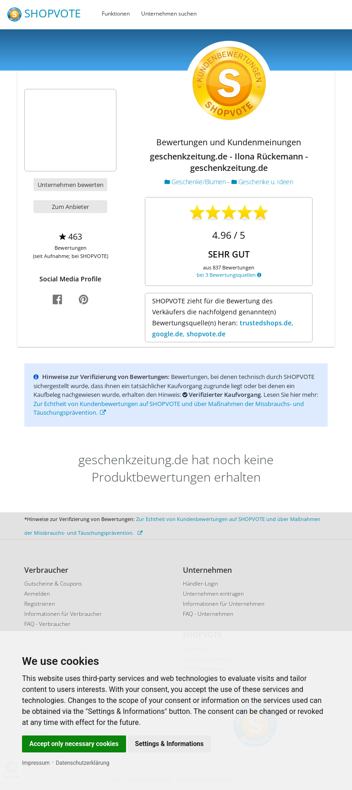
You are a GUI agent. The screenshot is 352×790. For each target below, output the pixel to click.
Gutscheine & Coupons (53, 583)
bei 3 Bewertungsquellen (229, 274)
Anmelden (37, 594)
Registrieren (39, 604)
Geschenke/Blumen (196, 181)
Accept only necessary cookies (74, 743)
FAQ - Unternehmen (208, 614)
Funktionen (116, 13)
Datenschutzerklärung (83, 763)
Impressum (36, 763)
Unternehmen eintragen (213, 594)
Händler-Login (200, 583)
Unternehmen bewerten (71, 185)
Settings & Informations (169, 743)
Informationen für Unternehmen (223, 604)
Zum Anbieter (70, 207)
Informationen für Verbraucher (63, 614)
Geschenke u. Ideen (262, 181)
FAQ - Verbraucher (47, 624)
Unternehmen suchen (169, 13)
